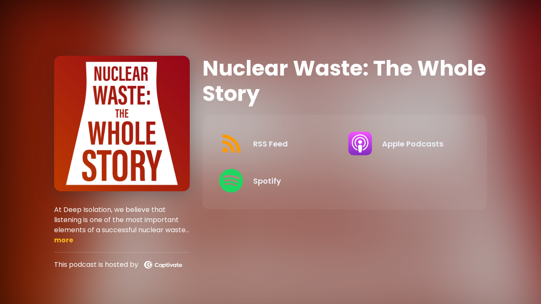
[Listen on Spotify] (277, 181)
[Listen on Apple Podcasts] (406, 143)
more (63, 240)
